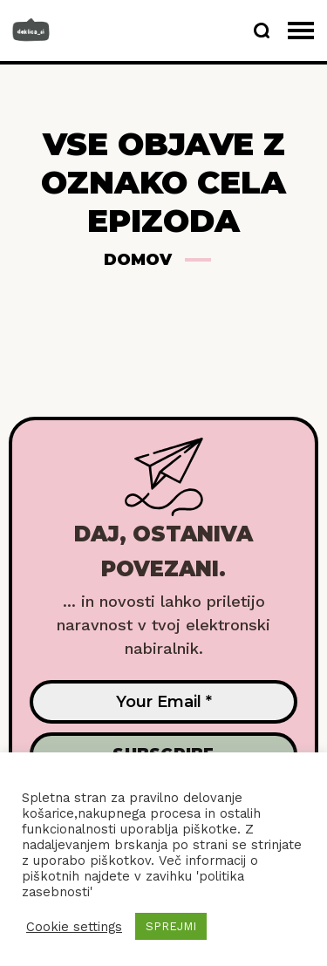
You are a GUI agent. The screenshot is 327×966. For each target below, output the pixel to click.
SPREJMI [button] (171, 926)
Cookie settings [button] (74, 927)
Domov (138, 259)
